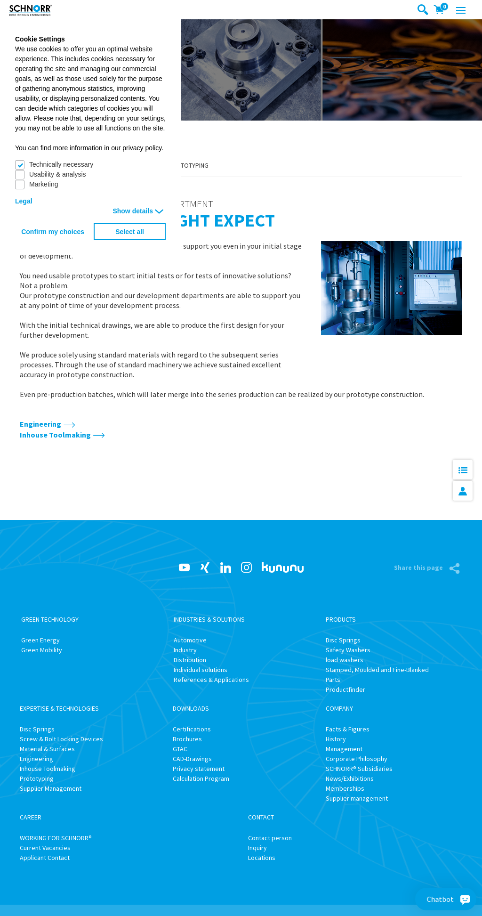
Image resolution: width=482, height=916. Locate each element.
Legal (23, 201)
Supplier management (357, 798)
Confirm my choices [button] (52, 231)
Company (339, 708)
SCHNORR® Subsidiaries (359, 768)
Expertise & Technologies (59, 708)
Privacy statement (199, 768)
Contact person (270, 838)
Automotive (190, 640)
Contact (261, 817)
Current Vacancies (45, 847)
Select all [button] (129, 231)
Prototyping (189, 165)
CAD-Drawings (192, 758)
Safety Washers (348, 650)
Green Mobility (41, 650)
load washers (344, 660)
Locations (261, 857)
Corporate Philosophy (356, 758)
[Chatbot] (465, 899)
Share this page (419, 567)
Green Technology (50, 619)
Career (30, 817)
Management (344, 749)
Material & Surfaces (47, 749)
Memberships (345, 788)
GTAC (180, 749)
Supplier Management (50, 788)
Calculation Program (201, 778)
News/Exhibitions (350, 778)
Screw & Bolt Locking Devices (61, 739)
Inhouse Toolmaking (55, 434)
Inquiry (257, 847)
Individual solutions (200, 669)
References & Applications (211, 679)
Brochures (187, 739)
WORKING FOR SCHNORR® (56, 838)
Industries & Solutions (209, 619)
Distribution (190, 660)
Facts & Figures (348, 729)
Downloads (191, 708)
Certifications (192, 729)
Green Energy (40, 640)
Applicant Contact (45, 857)
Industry (185, 650)
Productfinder (345, 689)
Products (341, 619)
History (336, 739)
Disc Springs (343, 640)
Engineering (40, 424)
